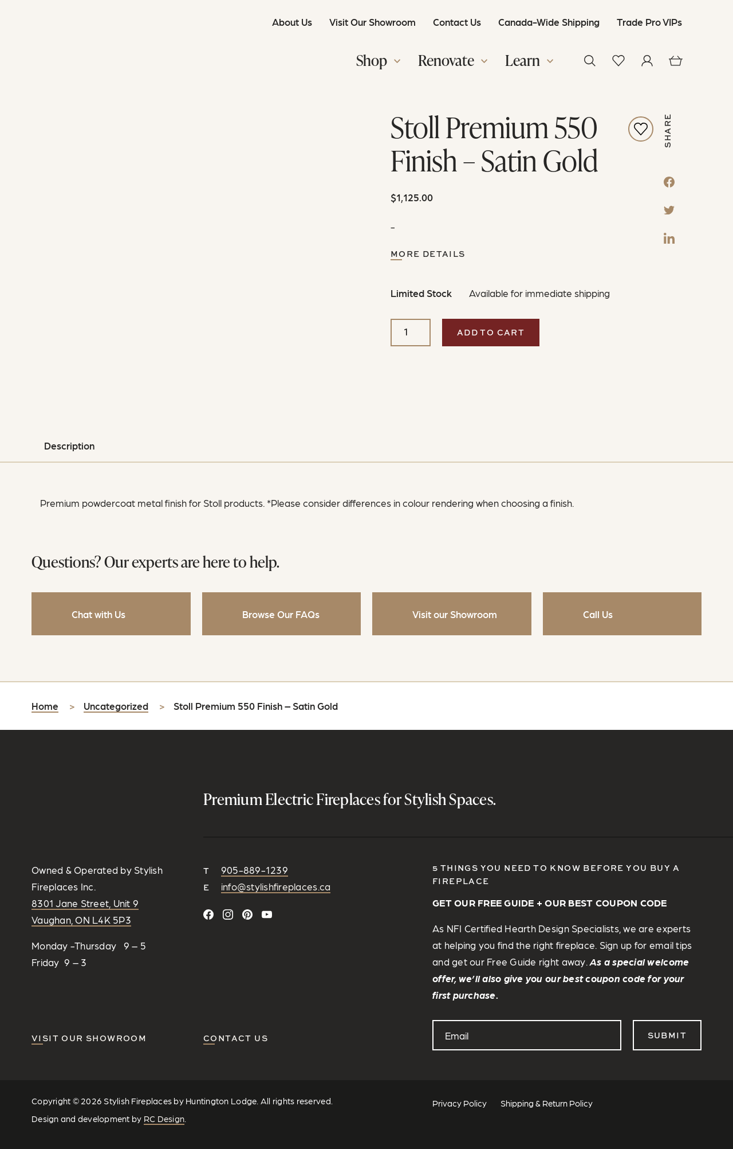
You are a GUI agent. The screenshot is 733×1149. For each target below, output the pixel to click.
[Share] (16, 1144)
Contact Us (453, 22)
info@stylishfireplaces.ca (276, 837)
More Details (428, 257)
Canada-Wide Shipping (545, 22)
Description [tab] (69, 396)
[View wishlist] (615, 61)
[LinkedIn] (669, 240)
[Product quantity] (411, 336)
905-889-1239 (254, 820)
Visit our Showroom (89, 988)
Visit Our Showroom (369, 22)
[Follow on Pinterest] (247, 865)
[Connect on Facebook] (208, 865)
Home (44, 657)
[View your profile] (644, 61)
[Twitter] (669, 212)
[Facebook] (669, 184)
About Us (289, 22)
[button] (377, 62)
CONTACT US (235, 988)
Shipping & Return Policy (547, 1054)
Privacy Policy (459, 1054)
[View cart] (673, 61)
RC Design (164, 1069)
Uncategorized (116, 657)
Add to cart (491, 335)
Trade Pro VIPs (646, 22)
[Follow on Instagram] (228, 865)
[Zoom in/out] (4, 1144)
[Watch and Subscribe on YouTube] (267, 865)
